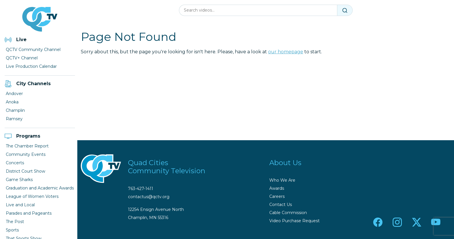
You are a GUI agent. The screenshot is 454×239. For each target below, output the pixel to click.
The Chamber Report (27, 146)
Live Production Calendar (31, 66)
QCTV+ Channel (22, 58)
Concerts (15, 162)
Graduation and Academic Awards (40, 188)
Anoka (12, 102)
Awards (276, 188)
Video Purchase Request (294, 220)
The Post (15, 221)
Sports (12, 230)
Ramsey (14, 118)
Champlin (15, 110)
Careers (277, 196)
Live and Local (20, 204)
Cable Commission (288, 212)
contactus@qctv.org (148, 196)
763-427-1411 (140, 188)
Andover (14, 93)
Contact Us (280, 204)
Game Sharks (19, 179)
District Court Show (25, 171)
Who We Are (282, 180)
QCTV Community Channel (33, 49)
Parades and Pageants (29, 213)
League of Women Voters (32, 196)
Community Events (25, 154)
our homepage (285, 51)
